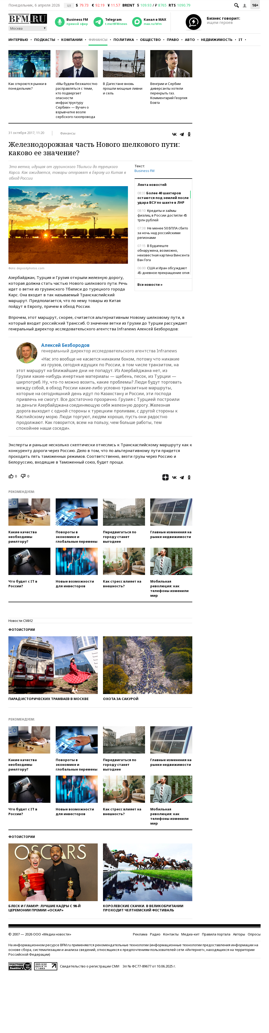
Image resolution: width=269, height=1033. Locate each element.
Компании (71, 39)
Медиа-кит (190, 934)
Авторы (239, 934)
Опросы (254, 934)
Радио (155, 934)
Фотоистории (21, 629)
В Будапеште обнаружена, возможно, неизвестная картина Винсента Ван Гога (163, 252)
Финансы (98, 39)
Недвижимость (216, 39)
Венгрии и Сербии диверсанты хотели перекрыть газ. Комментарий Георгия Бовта (168, 93)
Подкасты (44, 39)
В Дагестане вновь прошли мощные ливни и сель (122, 88)
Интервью (18, 39)
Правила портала (216, 934)
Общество (150, 39)
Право (173, 39)
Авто (190, 39)
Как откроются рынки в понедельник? (27, 86)
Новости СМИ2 (20, 620)
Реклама (140, 934)
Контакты (171, 934)
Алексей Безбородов (65, 345)
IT (240, 39)
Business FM (144, 170)
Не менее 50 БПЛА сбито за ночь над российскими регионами (162, 233)
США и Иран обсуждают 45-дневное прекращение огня (163, 270)
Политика (123, 39)
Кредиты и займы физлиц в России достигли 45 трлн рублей (162, 215)
